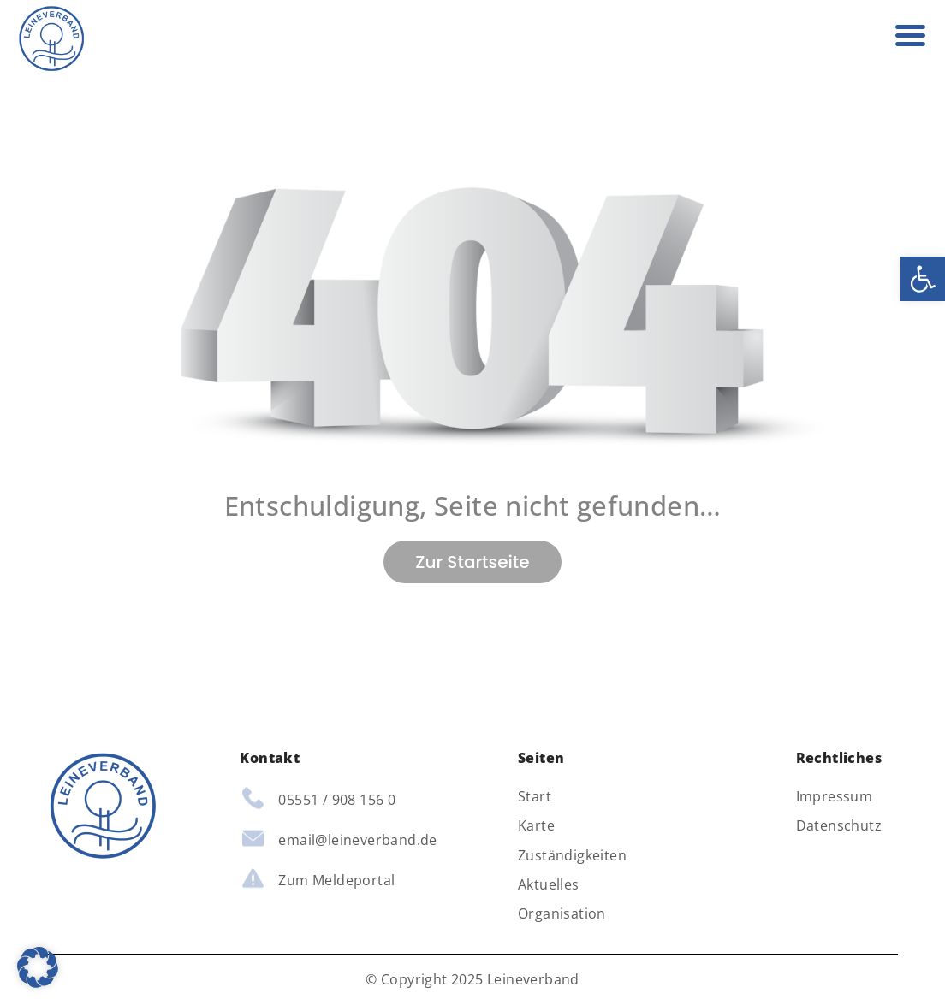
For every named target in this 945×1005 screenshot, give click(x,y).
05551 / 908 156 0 (336, 799)
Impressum (834, 797)
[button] (922, 279)
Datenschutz (839, 826)
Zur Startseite (472, 562)
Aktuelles (548, 885)
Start (534, 797)
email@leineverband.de (357, 840)
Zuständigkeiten (572, 856)
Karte (536, 826)
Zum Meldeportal (336, 880)
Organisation (562, 914)
